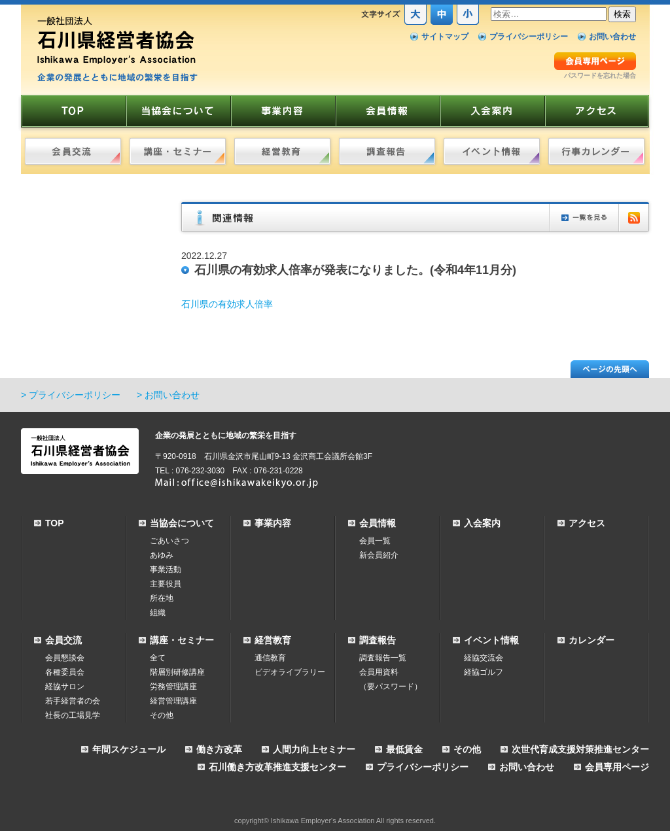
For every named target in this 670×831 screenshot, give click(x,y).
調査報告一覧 (382, 657)
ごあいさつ (169, 540)
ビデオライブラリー (290, 672)
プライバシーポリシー (528, 36)
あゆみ (161, 555)
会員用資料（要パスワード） (390, 679)
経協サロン (64, 686)
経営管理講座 (173, 700)
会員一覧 (375, 540)
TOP (54, 523)
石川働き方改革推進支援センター (277, 767)
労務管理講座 (173, 686)
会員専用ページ (617, 767)
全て (158, 657)
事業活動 (165, 569)
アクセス (587, 523)
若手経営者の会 (72, 700)
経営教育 (273, 640)
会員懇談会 (64, 657)
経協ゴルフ (483, 672)
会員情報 (377, 523)
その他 (161, 715)
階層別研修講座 (177, 672)
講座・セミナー (182, 640)
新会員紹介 (378, 555)
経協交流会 (483, 657)
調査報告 (377, 640)
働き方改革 (219, 749)
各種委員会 (64, 672)
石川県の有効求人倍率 (227, 304)
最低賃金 (404, 749)
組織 (158, 612)
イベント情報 (491, 640)
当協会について (182, 523)
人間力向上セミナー (314, 749)
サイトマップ (444, 36)
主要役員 (165, 583)
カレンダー (591, 640)
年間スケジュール (129, 749)
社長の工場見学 (72, 715)
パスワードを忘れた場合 (600, 75)
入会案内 (482, 523)
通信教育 (270, 657)
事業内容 (273, 523)
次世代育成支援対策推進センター (580, 749)
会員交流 (63, 640)
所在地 (161, 598)
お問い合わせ (612, 36)
